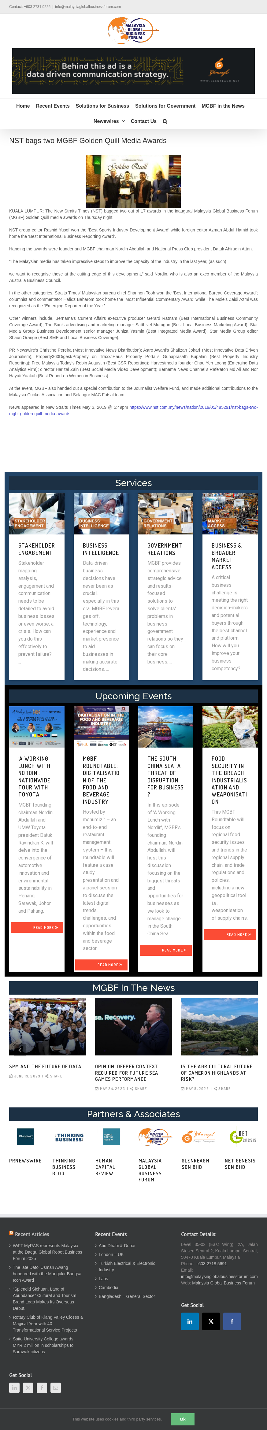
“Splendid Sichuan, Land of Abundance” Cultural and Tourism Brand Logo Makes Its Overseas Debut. (44, 1299)
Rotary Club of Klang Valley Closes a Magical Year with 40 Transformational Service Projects (48, 1323)
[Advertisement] (133, 443)
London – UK (111, 1254)
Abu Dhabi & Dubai (117, 1245)
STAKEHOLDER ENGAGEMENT (36, 549)
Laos (103, 1278)
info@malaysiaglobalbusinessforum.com (88, 7)
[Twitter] (28, 1388)
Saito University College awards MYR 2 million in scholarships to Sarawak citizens (43, 1345)
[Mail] (55, 1388)
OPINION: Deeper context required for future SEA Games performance (126, 1072)
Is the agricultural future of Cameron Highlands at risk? (217, 1072)
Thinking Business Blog (64, 1167)
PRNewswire (25, 1161)
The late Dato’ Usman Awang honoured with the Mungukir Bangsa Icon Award (47, 1274)
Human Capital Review (105, 1167)
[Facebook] (42, 1388)
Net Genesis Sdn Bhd (240, 1164)
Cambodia (108, 1287)
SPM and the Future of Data (45, 1066)
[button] (165, 121)
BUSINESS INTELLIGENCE (101, 549)
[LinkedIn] (14, 1388)
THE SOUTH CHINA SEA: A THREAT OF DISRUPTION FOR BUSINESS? (165, 776)
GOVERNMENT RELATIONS (165, 549)
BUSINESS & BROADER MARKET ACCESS (227, 556)
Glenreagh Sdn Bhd (196, 1164)
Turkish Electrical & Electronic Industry (127, 1266)
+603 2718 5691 (211, 1263)
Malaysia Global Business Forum (150, 1170)
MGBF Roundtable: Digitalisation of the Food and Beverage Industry (101, 780)
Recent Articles (32, 1234)
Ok (183, 1419)
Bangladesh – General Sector (127, 1296)
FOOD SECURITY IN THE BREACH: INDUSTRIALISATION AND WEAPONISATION (229, 780)
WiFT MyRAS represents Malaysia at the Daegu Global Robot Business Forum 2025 (47, 1252)
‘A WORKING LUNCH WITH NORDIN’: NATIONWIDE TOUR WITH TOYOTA (34, 776)
